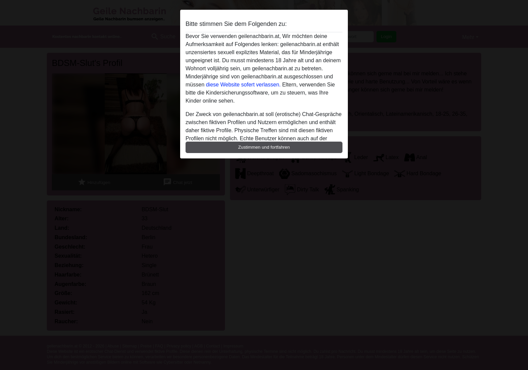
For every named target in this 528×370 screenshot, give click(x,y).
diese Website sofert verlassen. (243, 84)
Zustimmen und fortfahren (264, 147)
